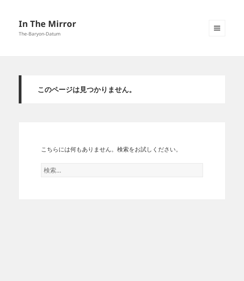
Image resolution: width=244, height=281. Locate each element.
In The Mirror (47, 23)
